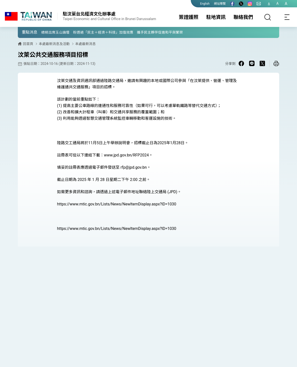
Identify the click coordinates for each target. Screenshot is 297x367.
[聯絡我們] (258, 3)
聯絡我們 (243, 17)
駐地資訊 (216, 17)
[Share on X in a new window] (262, 63)
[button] (25, 32)
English (205, 3)
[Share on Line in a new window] (251, 63)
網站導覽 (220, 3)
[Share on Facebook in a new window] (241, 63)
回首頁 (28, 44)
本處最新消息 (85, 44)
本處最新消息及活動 (54, 44)
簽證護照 (188, 17)
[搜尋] (267, 17)
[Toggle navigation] (287, 17)
